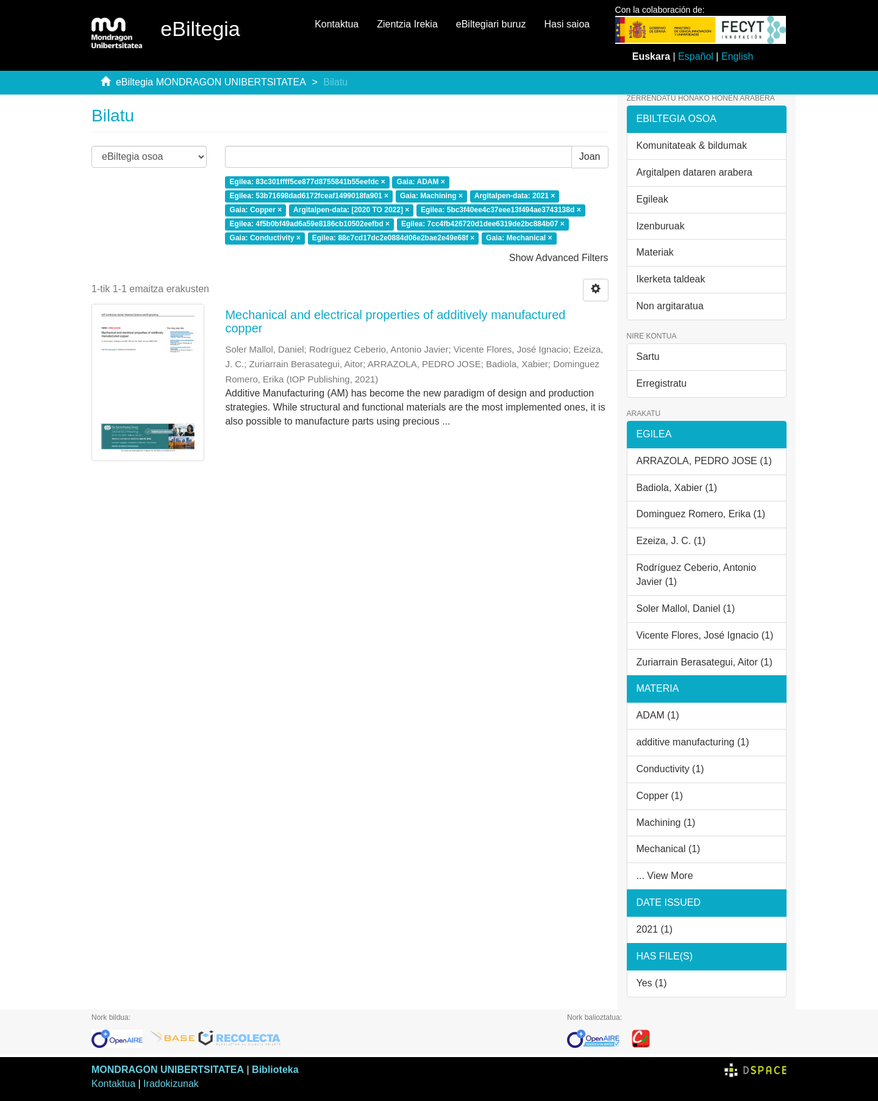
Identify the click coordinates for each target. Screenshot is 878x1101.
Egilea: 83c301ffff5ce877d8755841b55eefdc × (307, 182)
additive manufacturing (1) (693, 742)
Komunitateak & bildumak (692, 145)
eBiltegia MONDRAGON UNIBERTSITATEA (211, 82)
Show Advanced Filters (559, 258)
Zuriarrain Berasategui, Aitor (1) (705, 662)
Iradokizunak (171, 1083)
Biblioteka (275, 1069)
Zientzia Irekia (407, 24)
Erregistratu (662, 383)
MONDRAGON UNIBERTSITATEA (167, 1069)
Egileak (652, 199)
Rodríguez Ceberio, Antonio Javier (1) (697, 574)
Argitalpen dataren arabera (694, 172)
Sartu (648, 356)
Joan (590, 156)
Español (695, 56)
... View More (665, 875)
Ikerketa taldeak (671, 279)
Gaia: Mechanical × (519, 238)
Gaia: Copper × (256, 210)
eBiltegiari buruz (491, 24)
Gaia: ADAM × (421, 182)
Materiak (655, 252)
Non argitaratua (670, 306)
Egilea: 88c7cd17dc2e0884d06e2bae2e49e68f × (393, 238)
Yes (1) (652, 983)
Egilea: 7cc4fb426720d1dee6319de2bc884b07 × (483, 224)
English (737, 56)
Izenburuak (661, 226)
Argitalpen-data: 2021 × (514, 196)
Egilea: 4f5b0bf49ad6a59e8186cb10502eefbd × (310, 224)
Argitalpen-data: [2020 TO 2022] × (351, 210)
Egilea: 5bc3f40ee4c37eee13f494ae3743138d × (501, 210)
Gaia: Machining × (431, 196)
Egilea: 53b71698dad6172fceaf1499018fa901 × (309, 196)
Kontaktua (337, 24)
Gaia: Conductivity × (265, 238)
